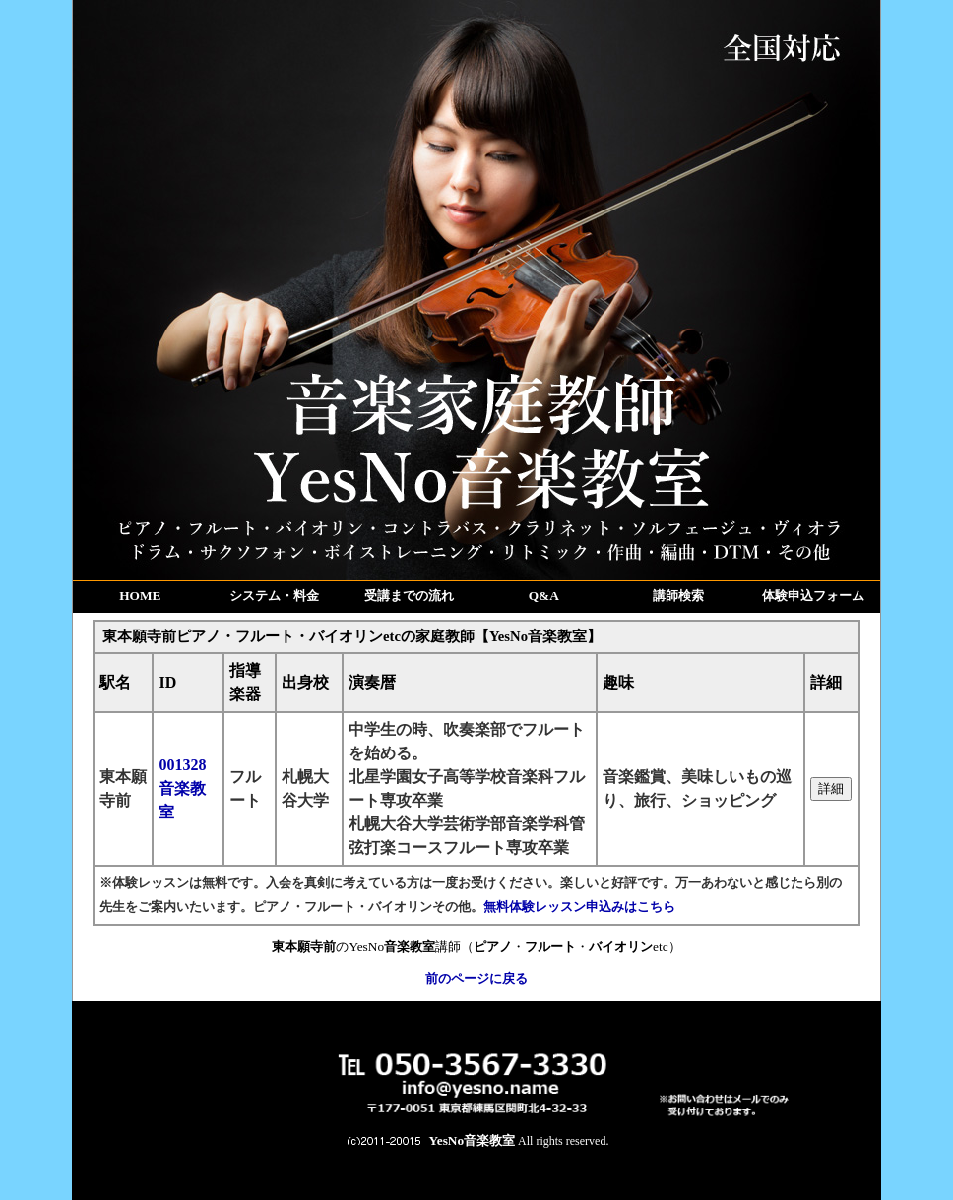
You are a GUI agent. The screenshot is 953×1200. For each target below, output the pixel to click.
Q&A (544, 595)
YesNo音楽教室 (472, 1140)
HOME (139, 595)
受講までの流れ (409, 595)
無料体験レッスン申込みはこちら (579, 906)
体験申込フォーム (813, 595)
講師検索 (678, 595)
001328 (182, 788)
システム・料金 (274, 595)
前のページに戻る (476, 978)
